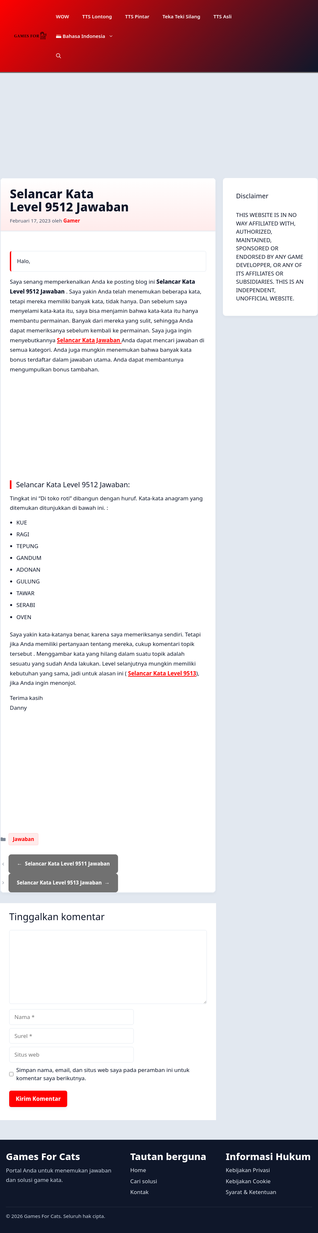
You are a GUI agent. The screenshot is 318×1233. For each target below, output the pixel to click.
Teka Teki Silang (181, 16)
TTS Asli (222, 16)
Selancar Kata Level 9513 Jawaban (59, 882)
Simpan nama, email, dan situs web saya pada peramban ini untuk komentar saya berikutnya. (102, 1074)
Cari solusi (143, 1181)
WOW (62, 16)
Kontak (139, 1192)
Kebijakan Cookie (248, 1181)
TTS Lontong (97, 16)
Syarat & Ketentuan (251, 1192)
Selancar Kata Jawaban (89, 340)
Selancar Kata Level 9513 (162, 673)
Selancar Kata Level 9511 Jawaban (67, 863)
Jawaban (23, 839)
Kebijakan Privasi (248, 1170)
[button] (59, 55)
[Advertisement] (159, 122)
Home (138, 1170)
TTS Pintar (137, 16)
